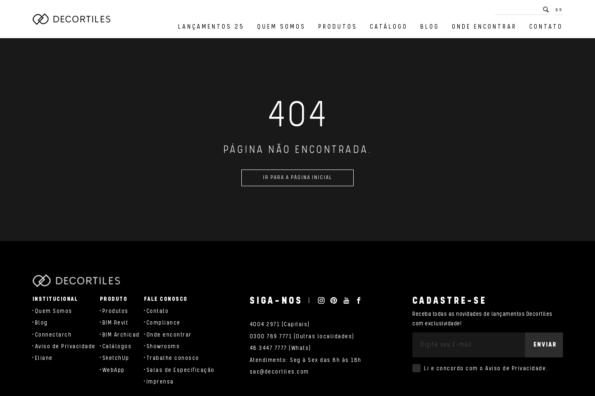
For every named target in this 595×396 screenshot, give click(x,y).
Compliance (163, 323)
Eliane (44, 358)
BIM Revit (115, 323)
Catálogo (389, 26)
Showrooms (163, 346)
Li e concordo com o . (486, 368)
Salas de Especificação (180, 370)
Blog (429, 26)
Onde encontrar (484, 26)
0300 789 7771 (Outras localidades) (302, 336)
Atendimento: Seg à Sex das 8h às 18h (306, 360)
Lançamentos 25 (211, 26)
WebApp (113, 370)
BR (559, 9)
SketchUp (115, 358)
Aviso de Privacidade (65, 346)
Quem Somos (281, 26)
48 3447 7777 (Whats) (280, 348)
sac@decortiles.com (279, 372)
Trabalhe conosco (172, 358)
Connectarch (53, 335)
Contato (546, 26)
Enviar (545, 345)
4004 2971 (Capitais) (280, 324)
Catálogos (117, 346)
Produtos (337, 26)
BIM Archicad (121, 335)
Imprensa (160, 382)
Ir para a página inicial (297, 181)
